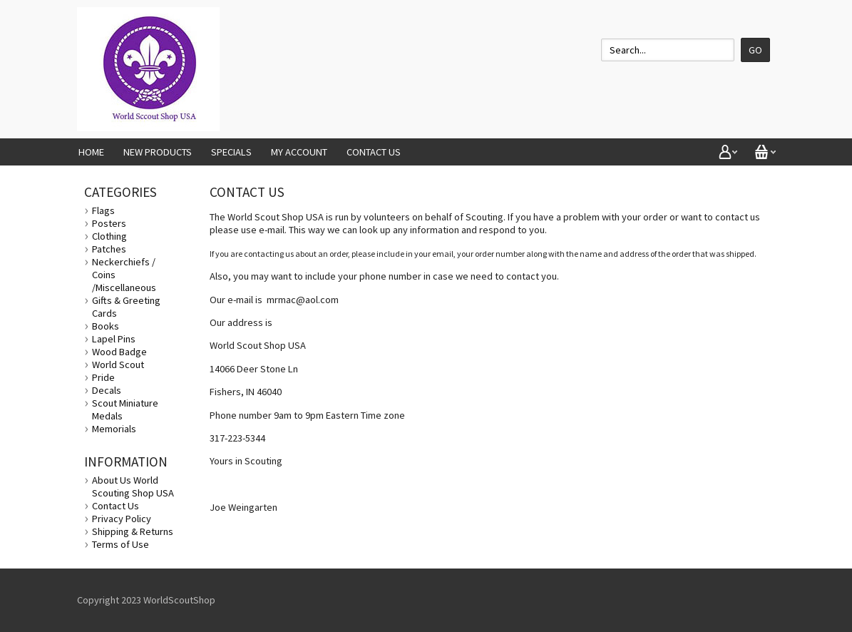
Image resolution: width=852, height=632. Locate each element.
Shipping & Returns (132, 531)
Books (105, 326)
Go (755, 50)
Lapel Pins (113, 338)
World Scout (118, 364)
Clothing (109, 236)
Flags (103, 210)
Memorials (114, 428)
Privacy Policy (121, 518)
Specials (231, 152)
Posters (109, 223)
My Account (299, 152)
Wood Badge (119, 351)
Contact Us (374, 152)
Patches (109, 249)
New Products (157, 152)
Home (91, 152)
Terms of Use (120, 544)
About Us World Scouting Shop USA (133, 486)
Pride (103, 377)
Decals (106, 390)
